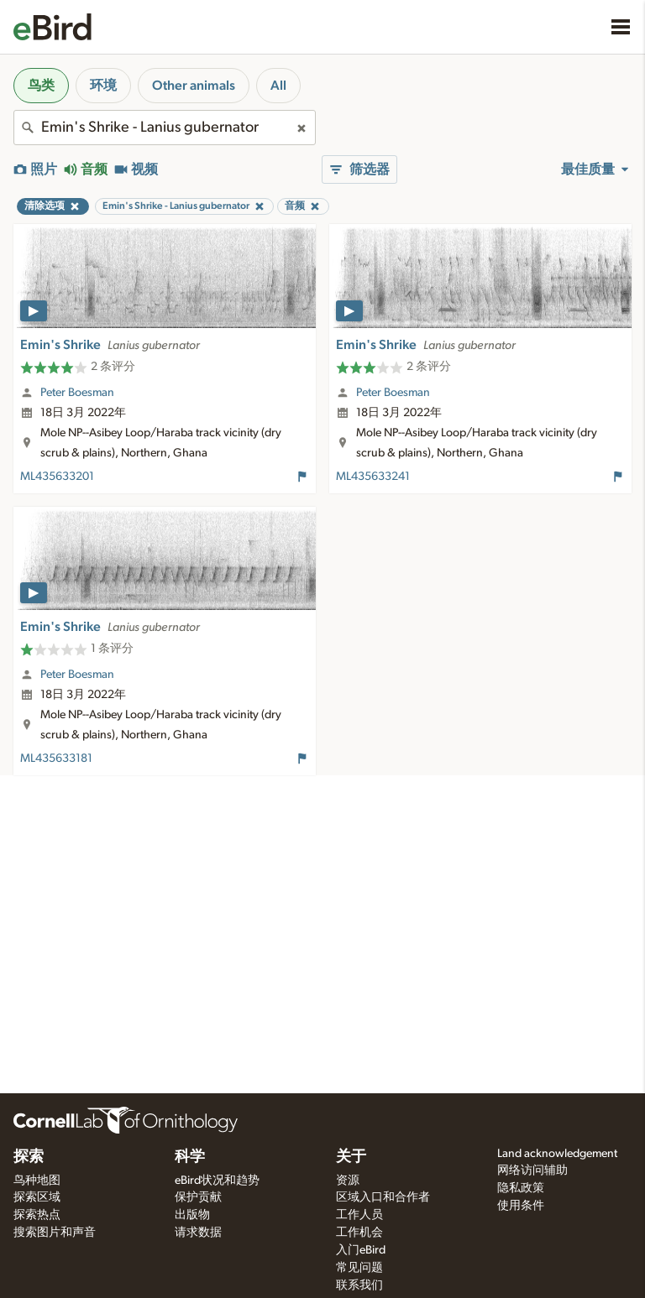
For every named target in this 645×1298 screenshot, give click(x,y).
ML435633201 (57, 476)
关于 (351, 1157)
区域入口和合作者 (383, 1197)
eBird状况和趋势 (217, 1180)
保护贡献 (198, 1197)
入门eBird (360, 1250)
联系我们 (359, 1285)
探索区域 (36, 1197)
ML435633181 (56, 758)
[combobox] (164, 127)
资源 (347, 1180)
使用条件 (520, 1206)
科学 (190, 1157)
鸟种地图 (36, 1180)
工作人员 (359, 1215)
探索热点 (36, 1215)
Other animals (193, 85)
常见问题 (359, 1268)
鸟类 (41, 85)
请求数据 (198, 1232)
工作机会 (359, 1232)
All (278, 85)
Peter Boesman (77, 393)
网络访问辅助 (532, 1170)
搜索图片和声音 (54, 1232)
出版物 (192, 1215)
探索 (28, 1157)
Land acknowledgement (557, 1154)
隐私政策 (520, 1188)
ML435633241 (373, 476)
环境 (103, 85)
